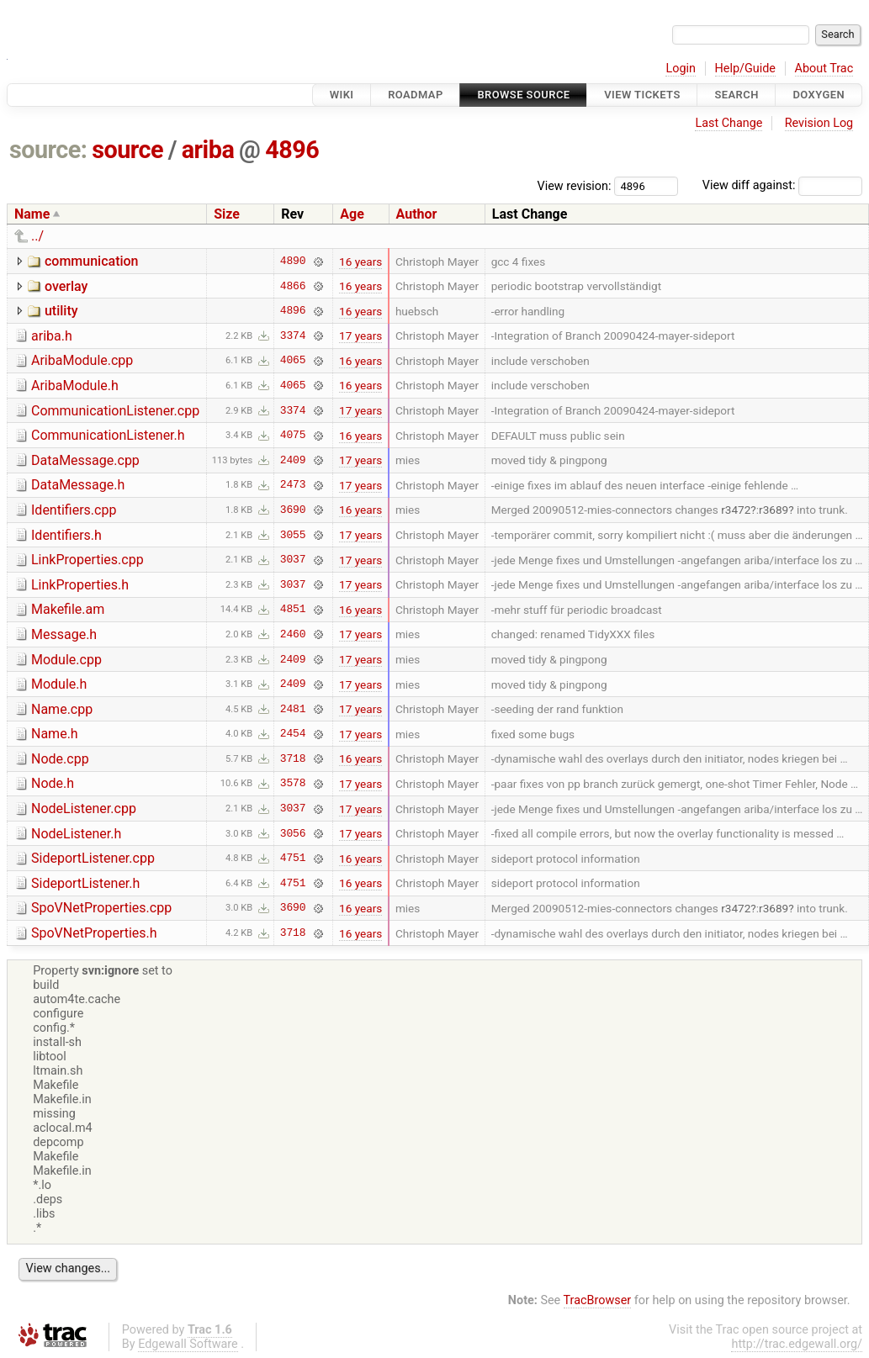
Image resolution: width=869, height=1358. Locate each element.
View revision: (575, 185)
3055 (293, 534)
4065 (293, 360)
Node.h (52, 783)
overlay (66, 286)
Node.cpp (60, 759)
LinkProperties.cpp (87, 560)
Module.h (59, 684)
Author (416, 214)
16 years (360, 261)
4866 (293, 285)
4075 (293, 435)
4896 (292, 149)
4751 (293, 858)
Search (736, 94)
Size (227, 214)
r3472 (735, 509)
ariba (208, 149)
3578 (293, 783)
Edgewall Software (188, 1344)
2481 (293, 708)
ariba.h (51, 336)
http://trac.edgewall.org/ (796, 1344)
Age (352, 214)
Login (680, 68)
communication (92, 261)
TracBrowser (598, 1300)
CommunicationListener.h (108, 435)
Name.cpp (62, 709)
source (127, 149)
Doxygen (818, 94)
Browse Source (523, 94)
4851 (293, 609)
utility (61, 311)
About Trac (824, 68)
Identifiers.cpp (73, 510)
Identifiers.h (66, 535)
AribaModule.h (75, 386)
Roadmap (415, 94)
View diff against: (782, 185)
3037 (293, 560)
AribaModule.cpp (82, 360)
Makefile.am (67, 609)
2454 (293, 734)
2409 (293, 460)
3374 (293, 335)
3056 (293, 833)
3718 (293, 758)
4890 (293, 261)
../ (37, 236)
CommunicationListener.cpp (115, 411)
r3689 (773, 509)
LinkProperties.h (80, 585)
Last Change (728, 123)
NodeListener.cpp (83, 808)
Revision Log (819, 123)
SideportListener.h (85, 883)
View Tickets (642, 94)
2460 (293, 634)
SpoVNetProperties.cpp (101, 908)
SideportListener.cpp (93, 858)
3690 (293, 509)
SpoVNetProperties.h (94, 933)
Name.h (54, 734)
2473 (293, 485)
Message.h (64, 634)
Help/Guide (745, 68)
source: (48, 149)
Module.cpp (66, 660)
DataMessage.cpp (85, 460)
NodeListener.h (76, 834)
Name (32, 214)
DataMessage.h (78, 485)
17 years (360, 335)
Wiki (342, 94)
